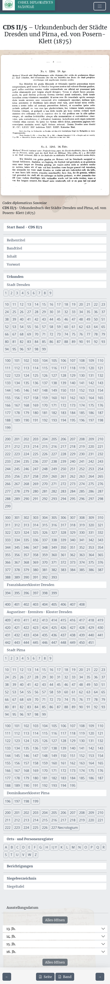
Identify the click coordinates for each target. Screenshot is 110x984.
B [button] (12, 847)
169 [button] (35, 405)
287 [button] (100, 491)
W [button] (29, 854)
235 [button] (26, 461)
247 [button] (35, 469)
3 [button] (17, 293)
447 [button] (54, 642)
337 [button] (45, 540)
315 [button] (45, 525)
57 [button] (44, 326)
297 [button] (91, 498)
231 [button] (91, 454)
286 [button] (91, 491)
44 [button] (51, 319)
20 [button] (81, 304)
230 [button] (82, 454)
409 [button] (8, 620)
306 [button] (63, 517)
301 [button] (17, 517)
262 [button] (72, 476)
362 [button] (72, 555)
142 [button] (91, 383)
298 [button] (100, 498)
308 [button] (82, 517)
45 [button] (59, 319)
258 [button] (35, 476)
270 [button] (45, 484)
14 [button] (36, 304)
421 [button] (17, 627)
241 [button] (82, 461)
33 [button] (73, 312)
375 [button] (91, 562)
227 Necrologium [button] (64, 827)
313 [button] (26, 525)
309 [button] (91, 517)
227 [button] (54, 454)
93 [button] (103, 341)
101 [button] (17, 360)
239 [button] (63, 461)
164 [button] (91, 398)
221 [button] (100, 446)
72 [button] (51, 334)
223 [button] (17, 454)
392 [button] (45, 577)
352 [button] (82, 547)
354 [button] (100, 547)
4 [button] (22, 293)
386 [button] (91, 570)
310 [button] (100, 517)
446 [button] (45, 642)
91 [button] (88, 341)
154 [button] (100, 390)
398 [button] (45, 593)
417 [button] (82, 620)
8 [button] (45, 293)
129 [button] (72, 375)
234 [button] (17, 461)
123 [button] (17, 375)
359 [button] (45, 555)
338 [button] (54, 540)
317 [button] (63, 525)
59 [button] (59, 326)
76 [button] (81, 334)
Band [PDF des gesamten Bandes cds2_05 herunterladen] (64, 977)
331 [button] (91, 532)
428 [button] (82, 627)
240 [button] (72, 461)
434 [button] (35, 635)
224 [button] (26, 454)
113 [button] (26, 368)
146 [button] (26, 390)
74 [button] (66, 334)
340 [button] (72, 540)
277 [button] (8, 491)
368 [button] (26, 562)
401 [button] (17, 604)
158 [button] (35, 398)
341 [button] (82, 540)
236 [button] (35, 461)
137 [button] (45, 383)
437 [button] (63, 635)
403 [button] (35, 604)
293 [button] (54, 498)
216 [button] (54, 446)
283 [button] (63, 491)
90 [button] (81, 341)
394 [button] (8, 593)
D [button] (23, 847)
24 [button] (7, 312)
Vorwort (13, 264)
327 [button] (54, 532)
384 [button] (72, 570)
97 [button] (29, 349)
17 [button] (59, 304)
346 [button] (26, 547)
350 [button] (63, 547)
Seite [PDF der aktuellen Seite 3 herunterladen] (45, 977)
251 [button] (72, 469)
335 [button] (26, 540)
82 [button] (21, 341)
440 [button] (91, 635)
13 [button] (29, 304)
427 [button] (72, 627)
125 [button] (35, 375)
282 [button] (54, 491)
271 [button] (54, 484)
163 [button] (82, 398)
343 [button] (100, 540)
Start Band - (24, 227)
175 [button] (91, 405)
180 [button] (35, 412)
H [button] (47, 847)
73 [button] (59, 334)
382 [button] (54, 570)
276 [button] (100, 484)
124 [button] (26, 375)
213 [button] (26, 446)
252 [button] (82, 469)
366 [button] (8, 562)
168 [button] (26, 405)
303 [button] (35, 517)
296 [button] (82, 498)
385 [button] (82, 570)
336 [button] (35, 540)
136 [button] (35, 383)
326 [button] (45, 532)
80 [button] (7, 341)
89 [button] (73, 341)
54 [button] (21, 326)
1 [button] (6, 293)
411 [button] (26, 620)
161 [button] (63, 398)
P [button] (92, 847)
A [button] (6, 847)
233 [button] (8, 461)
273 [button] (72, 484)
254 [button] (100, 469)
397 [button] (35, 593)
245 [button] (17, 469)
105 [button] (54, 360)
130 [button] (82, 375)
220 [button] (91, 446)
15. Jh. (11, 944)
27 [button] (29, 312)
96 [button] (21, 349)
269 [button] (35, 484)
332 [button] (100, 532)
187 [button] (100, 412)
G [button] (40, 847)
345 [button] (17, 547)
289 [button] (17, 498)
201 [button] (17, 439)
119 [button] (82, 368)
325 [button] (35, 532)
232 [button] (100, 454)
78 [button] (96, 334)
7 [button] (39, 293)
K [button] (62, 847)
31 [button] (59, 312)
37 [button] (103, 312)
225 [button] (35, 454)
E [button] (29, 847)
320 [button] (91, 525)
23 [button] (103, 304)
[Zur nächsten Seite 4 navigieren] (100, 977)
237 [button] (45, 461)
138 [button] (54, 383)
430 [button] (100, 627)
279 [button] (26, 491)
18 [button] (66, 304)
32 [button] (66, 312)
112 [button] (17, 368)
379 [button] (26, 570)
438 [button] (72, 635)
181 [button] (45, 412)
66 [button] (7, 334)
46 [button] (66, 319)
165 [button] (100, 398)
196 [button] (82, 420)
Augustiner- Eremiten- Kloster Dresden (39, 612)
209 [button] (91, 439)
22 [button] (96, 304)
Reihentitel (16, 240)
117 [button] (63, 368)
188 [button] (8, 420)
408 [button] (82, 604)
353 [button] (91, 547)
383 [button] (63, 570)
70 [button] (36, 334)
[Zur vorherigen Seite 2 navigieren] (6, 977)
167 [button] (17, 405)
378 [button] (17, 570)
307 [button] (72, 517)
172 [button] (63, 405)
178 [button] (17, 412)
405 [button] (54, 604)
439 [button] (82, 635)
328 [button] (63, 532)
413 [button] (45, 620)
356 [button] (17, 555)
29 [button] (44, 312)
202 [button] (26, 439)
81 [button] (14, 341)
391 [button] (35, 577)
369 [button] (35, 562)
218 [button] (72, 446)
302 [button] (26, 517)
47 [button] (73, 319)
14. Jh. (11, 936)
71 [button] (44, 334)
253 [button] (91, 469)
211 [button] (8, 446)
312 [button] (17, 525)
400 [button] (8, 604)
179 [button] (26, 412)
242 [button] (91, 461)
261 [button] (63, 476)
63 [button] (88, 326)
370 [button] (45, 562)
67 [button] (14, 334)
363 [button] (82, 555)
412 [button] (35, 620)
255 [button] (8, 476)
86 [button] (51, 341)
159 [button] (45, 398)
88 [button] (66, 341)
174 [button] (82, 405)
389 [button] (17, 577)
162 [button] (72, 398)
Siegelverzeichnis (21, 878)
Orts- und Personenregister (30, 839)
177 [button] (8, 412)
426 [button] (63, 627)
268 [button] (26, 484)
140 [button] (72, 383)
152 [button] (82, 390)
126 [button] (45, 375)
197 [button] (91, 420)
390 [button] (26, 577)
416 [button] (72, 620)
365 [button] (100, 555)
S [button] (6, 854)
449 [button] (72, 642)
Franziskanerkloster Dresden (30, 585)
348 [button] (45, 547)
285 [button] (82, 491)
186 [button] (91, 412)
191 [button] (35, 420)
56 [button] (36, 326)
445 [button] (35, 642)
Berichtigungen (20, 866)
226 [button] (45, 454)
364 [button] (91, 555)
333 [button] (8, 540)
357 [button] (26, 555)
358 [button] (35, 555)
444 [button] (26, 642)
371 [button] (54, 562)
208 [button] (82, 439)
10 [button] (7, 304)
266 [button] (8, 484)
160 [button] (54, 398)
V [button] (23, 854)
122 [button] (8, 375)
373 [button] (72, 562)
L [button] (67, 847)
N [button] (79, 847)
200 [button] (8, 439)
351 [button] (72, 547)
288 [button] (8, 498)
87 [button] (59, 341)
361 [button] (63, 555)
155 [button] (8, 398)
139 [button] (63, 383)
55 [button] (29, 326)
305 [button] (54, 517)
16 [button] (51, 304)
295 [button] (72, 498)
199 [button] (8, 427)
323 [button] (17, 532)
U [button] (17, 854)
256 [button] (17, 476)
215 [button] (45, 446)
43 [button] (44, 319)
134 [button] (17, 383)
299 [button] (8, 506)
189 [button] (17, 420)
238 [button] (54, 461)
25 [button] (14, 312)
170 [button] (45, 405)
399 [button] (54, 593)
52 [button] (7, 326)
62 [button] (81, 326)
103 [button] (35, 360)
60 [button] (66, 326)
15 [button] (44, 304)
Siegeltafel (15, 886)
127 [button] (54, 375)
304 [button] (45, 517)
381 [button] (45, 570)
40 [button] (21, 319)
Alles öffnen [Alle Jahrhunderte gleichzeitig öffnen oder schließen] (55, 920)
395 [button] (17, 593)
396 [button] (26, 593)
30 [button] (51, 312)
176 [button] (100, 405)
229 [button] (72, 454)
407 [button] (72, 604)
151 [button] (72, 390)
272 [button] (63, 484)
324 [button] (26, 532)
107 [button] (72, 360)
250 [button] (63, 469)
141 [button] (82, 383)
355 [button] (8, 555)
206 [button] (63, 439)
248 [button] (45, 469)
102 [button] (26, 360)
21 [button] (88, 304)
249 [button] (54, 469)
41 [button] (29, 319)
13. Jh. (11, 929)
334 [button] (17, 540)
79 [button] (103, 334)
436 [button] (54, 635)
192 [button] (45, 420)
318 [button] (72, 525)
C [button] (17, 847)
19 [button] (73, 304)
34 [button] (81, 312)
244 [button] (8, 469)
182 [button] (54, 412)
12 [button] (21, 304)
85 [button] (44, 341)
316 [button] (54, 525)
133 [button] (8, 383)
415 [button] (63, 620)
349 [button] (54, 547)
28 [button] (36, 312)
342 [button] (91, 540)
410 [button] (17, 620)
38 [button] (7, 319)
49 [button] (88, 319)
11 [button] (14, 304)
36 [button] (96, 312)
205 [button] (54, 439)
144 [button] (8, 390)
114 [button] (35, 368)
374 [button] (82, 562)
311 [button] (8, 525)
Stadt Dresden (18, 285)
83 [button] (29, 341)
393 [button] (54, 577)
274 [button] (82, 484)
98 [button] (36, 349)
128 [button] (63, 375)
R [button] (104, 847)
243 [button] (100, 461)
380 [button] (35, 570)
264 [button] (91, 476)
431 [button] (8, 635)
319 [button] (82, 525)
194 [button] (63, 420)
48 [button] (81, 319)
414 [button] (54, 620)
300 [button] (8, 517)
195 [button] (72, 420)
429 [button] (91, 627)
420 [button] (8, 627)
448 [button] (63, 642)
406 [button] (63, 604)
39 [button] (14, 319)
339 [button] (63, 540)
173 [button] (72, 405)
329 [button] (72, 532)
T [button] (11, 854)
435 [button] (45, 635)
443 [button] (17, 642)
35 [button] (88, 312)
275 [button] (91, 484)
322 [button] (8, 532)
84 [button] (36, 341)
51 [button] (103, 319)
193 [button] (54, 420)
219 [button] (82, 446)
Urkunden (15, 277)
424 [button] (45, 627)
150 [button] (63, 390)
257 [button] (26, 476)
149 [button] (54, 390)
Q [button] (97, 847)
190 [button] (26, 420)
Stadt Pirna (16, 650)
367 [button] (17, 562)
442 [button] (8, 642)
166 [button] (8, 405)
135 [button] (26, 383)
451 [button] (91, 642)
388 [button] (8, 577)
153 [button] (91, 390)
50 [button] (96, 319)
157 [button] (26, 398)
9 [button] (50, 293)
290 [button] (26, 498)
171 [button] (54, 405)
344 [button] (8, 547)
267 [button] (17, 484)
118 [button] (72, 368)
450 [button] (82, 642)
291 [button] (35, 498)
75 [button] (73, 334)
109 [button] (91, 360)
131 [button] (91, 375)
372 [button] (63, 562)
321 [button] (100, 525)
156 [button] (17, 398)
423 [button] (35, 627)
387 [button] (100, 570)
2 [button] (11, 293)
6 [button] (34, 293)
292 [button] (45, 498)
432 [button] (17, 635)
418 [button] (91, 620)
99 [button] (44, 349)
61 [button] (73, 326)
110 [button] (100, 360)
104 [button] (45, 360)
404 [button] (45, 604)
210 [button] (100, 439)
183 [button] (63, 412)
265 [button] (100, 476)
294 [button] (63, 498)
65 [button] (103, 326)
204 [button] (45, 439)
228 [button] (63, 454)
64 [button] (96, 326)
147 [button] (35, 390)
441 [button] (100, 635)
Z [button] (36, 854)
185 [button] (82, 412)
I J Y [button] (54, 847)
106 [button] (63, 360)
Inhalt (12, 256)
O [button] (85, 847)
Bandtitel (14, 248)
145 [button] (17, 390)
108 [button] (82, 360)
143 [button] (100, 383)
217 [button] (63, 446)
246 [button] (26, 469)
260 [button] (54, 476)
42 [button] (36, 319)
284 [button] (72, 491)
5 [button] (28, 293)
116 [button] (54, 368)
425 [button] (54, 627)
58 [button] (51, 326)
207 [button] (72, 439)
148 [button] (45, 390)
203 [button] (35, 439)
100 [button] (8, 360)
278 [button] (17, 491)
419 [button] (100, 620)
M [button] (73, 847)
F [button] (35, 847)
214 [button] (35, 446)
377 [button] (8, 570)
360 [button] (54, 555)
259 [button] (45, 476)
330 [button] (82, 532)
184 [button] (72, 412)
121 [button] (100, 368)
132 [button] (100, 375)
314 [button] (35, 525)
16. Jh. (11, 952)
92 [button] (96, 341)
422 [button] (26, 627)
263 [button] (82, 476)
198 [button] (100, 420)
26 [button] (21, 312)
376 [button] (100, 562)
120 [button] (91, 368)
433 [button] (26, 635)
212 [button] (17, 446)
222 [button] (8, 454)
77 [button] (88, 334)
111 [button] (8, 368)
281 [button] (45, 491)
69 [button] (29, 334)
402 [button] (26, 604)
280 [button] (35, 491)
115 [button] (45, 368)
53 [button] (14, 326)
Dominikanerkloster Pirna (28, 793)
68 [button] (21, 334)
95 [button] (14, 349)
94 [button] (7, 349)
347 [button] (35, 547)
